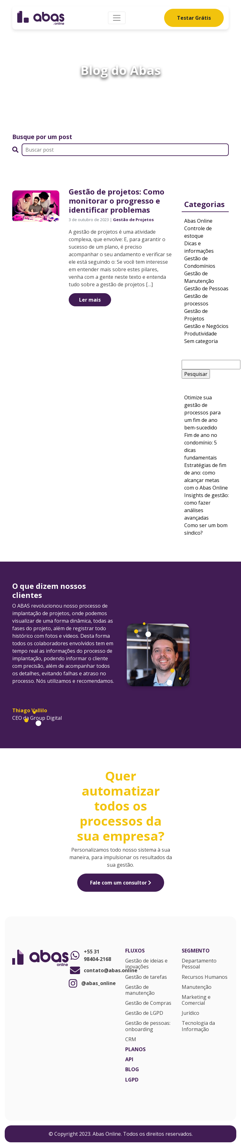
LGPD (131, 1080)
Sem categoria (201, 341)
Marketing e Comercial (196, 1000)
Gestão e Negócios (206, 326)
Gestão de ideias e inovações (146, 964)
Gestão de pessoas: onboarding (147, 1026)
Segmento (196, 951)
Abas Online (198, 220)
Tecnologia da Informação (198, 1026)
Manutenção (197, 987)
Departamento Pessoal (199, 964)
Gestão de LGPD (144, 1013)
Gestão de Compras (148, 1003)
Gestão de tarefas (146, 977)
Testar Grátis (194, 17)
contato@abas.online (92, 970)
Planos (135, 1049)
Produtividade (200, 333)
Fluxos (135, 951)
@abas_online (92, 983)
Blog (132, 1070)
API (129, 1059)
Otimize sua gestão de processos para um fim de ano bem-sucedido (202, 412)
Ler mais (90, 299)
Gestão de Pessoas (206, 288)
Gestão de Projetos (133, 219)
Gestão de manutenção (140, 990)
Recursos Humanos (205, 977)
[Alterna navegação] (117, 18)
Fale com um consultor (120, 882)
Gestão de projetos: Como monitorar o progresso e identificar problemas (116, 200)
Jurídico (190, 1013)
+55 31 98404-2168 (90, 955)
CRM (130, 1039)
